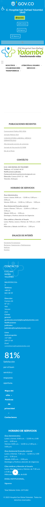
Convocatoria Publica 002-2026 (15, 131)
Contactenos (11, 417)
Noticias (7, 247)
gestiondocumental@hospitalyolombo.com (22, 320)
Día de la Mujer (9, 151)
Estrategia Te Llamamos (12, 243)
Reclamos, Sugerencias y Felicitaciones (17, 245)
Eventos (7, 250)
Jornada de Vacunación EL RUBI (15, 147)
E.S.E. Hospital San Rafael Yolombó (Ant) (22, 11)
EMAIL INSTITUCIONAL (14, 479)
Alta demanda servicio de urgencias (16, 144)
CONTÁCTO (12, 266)
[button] (3, 8)
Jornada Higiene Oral (11, 135)
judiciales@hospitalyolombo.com (18, 328)
